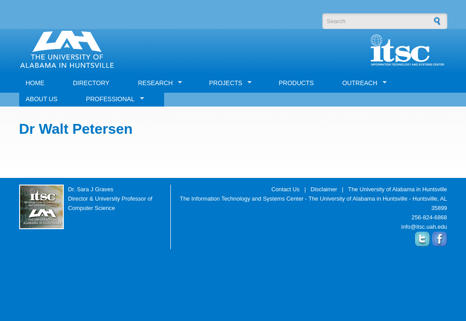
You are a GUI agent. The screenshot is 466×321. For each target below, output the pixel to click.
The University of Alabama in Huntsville (397, 189)
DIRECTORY (91, 82)
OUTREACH (361, 83)
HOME (35, 82)
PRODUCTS (296, 82)
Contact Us (285, 189)
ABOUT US (42, 99)
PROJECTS (227, 83)
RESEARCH (156, 83)
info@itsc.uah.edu (424, 226)
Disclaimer (323, 189)
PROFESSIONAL (111, 99)
